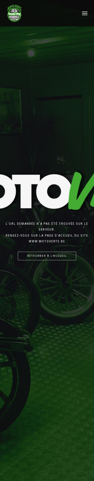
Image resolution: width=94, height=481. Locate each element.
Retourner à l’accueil (47, 256)
